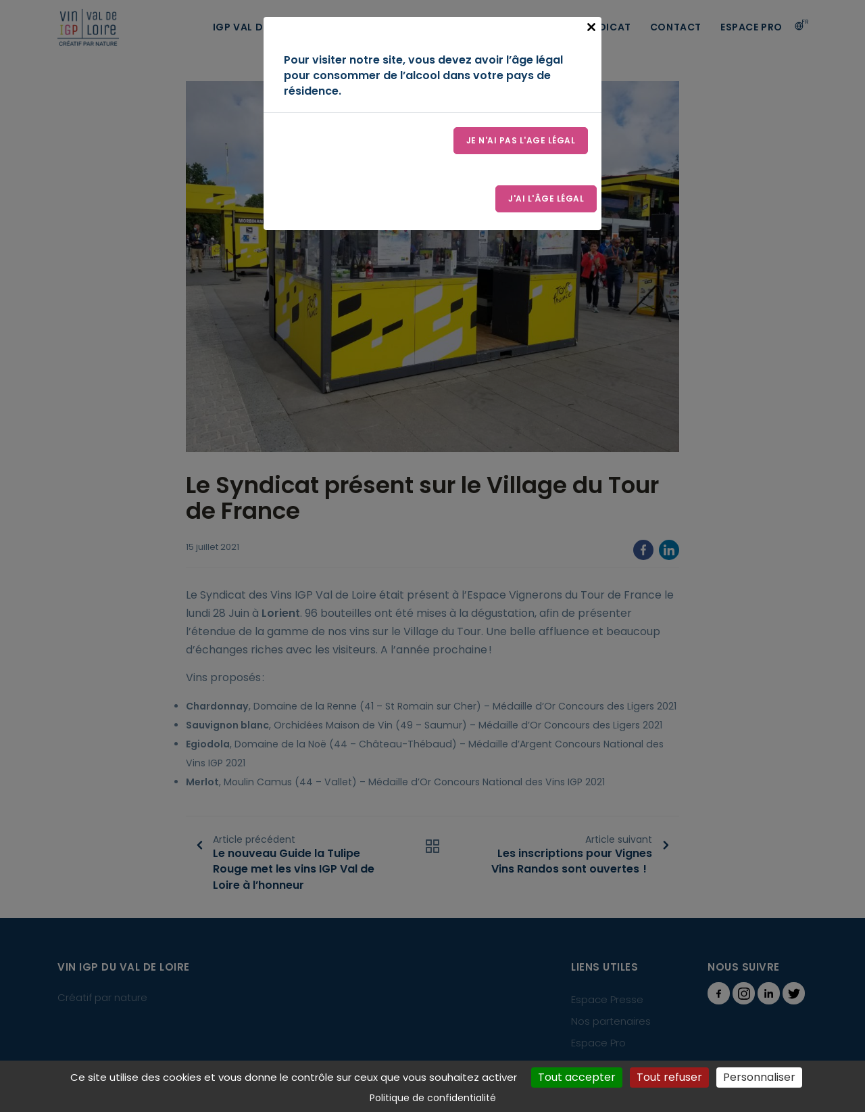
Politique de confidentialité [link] (433, 1098)
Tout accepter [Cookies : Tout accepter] (577, 1077)
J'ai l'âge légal (546, 198)
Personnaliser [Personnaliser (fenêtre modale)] (759, 1077)
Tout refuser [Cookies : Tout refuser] (669, 1077)
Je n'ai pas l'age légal (521, 140)
